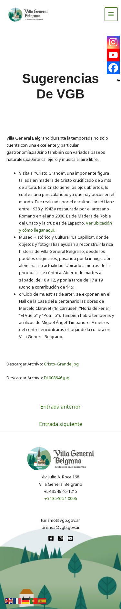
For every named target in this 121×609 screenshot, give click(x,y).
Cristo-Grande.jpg (61, 364)
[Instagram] (113, 42)
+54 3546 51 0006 (61, 498)
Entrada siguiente (60, 424)
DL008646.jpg (56, 378)
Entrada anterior (60, 406)
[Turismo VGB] (28, 14)
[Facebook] (113, 67)
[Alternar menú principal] (111, 14)
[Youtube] (113, 55)
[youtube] (70, 538)
